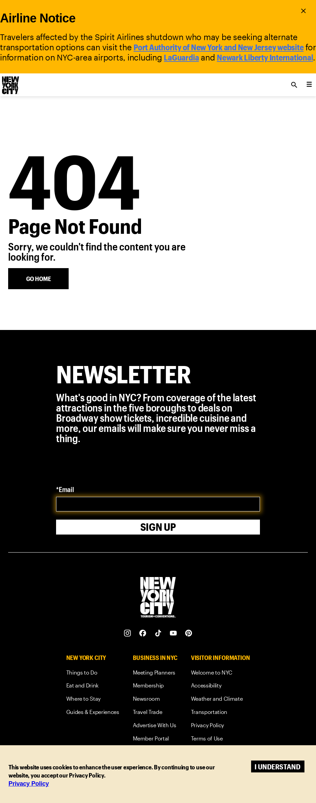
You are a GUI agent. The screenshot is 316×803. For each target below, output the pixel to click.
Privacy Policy (28, 783)
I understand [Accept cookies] (277, 766)
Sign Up (158, 527)
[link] (92, 674)
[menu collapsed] (309, 85)
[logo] (10, 82)
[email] (158, 504)
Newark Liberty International (265, 57)
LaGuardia (181, 57)
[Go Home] (38, 278)
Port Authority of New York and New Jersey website (218, 47)
